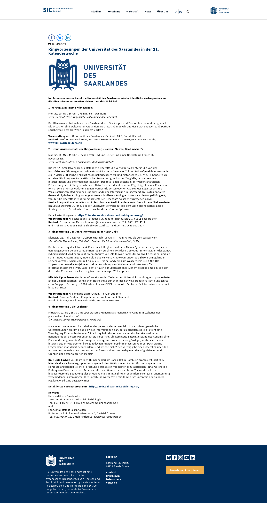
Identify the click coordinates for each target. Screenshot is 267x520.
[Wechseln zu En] (175, 12)
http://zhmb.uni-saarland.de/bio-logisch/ (114, 386)
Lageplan (111, 456)
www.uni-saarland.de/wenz (65, 142)
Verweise (111, 482)
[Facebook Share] (51, 37)
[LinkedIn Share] (68, 37)
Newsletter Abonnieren (185, 470)
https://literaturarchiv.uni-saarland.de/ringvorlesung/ (110, 215)
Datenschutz (113, 479)
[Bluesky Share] (60, 37)
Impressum (113, 475)
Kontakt (111, 472)
